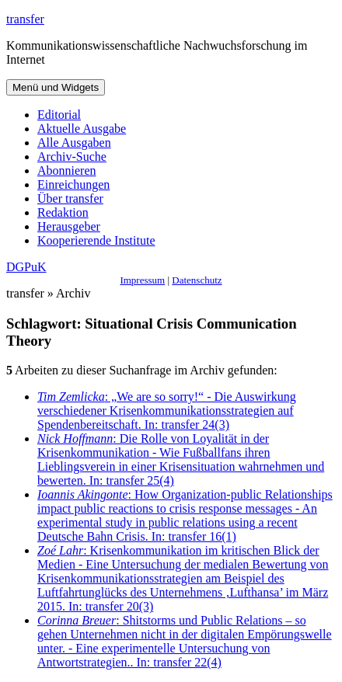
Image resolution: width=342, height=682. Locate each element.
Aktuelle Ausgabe (81, 128)
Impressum (142, 280)
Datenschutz (197, 280)
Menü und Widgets (55, 87)
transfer (25, 19)
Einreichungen (73, 184)
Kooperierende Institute (96, 240)
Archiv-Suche (71, 156)
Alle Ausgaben (74, 142)
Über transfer (70, 198)
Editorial (59, 114)
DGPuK (26, 266)
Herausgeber (68, 226)
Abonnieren (66, 170)
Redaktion (63, 212)
